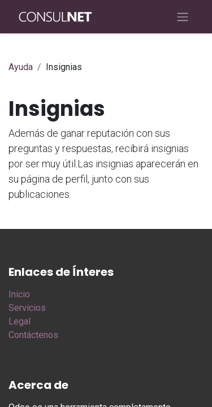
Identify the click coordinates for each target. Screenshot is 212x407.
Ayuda (20, 67)
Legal (19, 321)
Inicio (19, 294)
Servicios (27, 307)
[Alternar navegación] (182, 17)
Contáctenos (33, 335)
